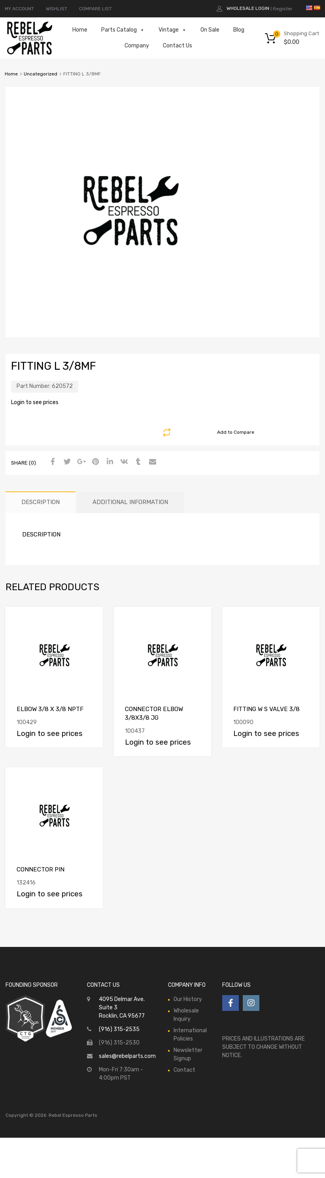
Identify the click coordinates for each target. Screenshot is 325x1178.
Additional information (130, 502)
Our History (188, 999)
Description (40, 502)
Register (283, 8)
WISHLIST (56, 8)
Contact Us (177, 45)
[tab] (41, 502)
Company (137, 45)
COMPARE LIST (95, 8)
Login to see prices (35, 402)
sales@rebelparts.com (127, 1056)
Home (79, 29)
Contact (184, 1070)
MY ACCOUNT (19, 8)
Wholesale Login (248, 8)
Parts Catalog (123, 30)
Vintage (173, 30)
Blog (238, 29)
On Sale (209, 29)
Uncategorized (40, 74)
